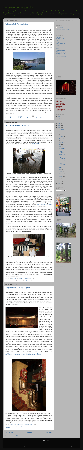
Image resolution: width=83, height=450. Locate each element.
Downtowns (20, 280)
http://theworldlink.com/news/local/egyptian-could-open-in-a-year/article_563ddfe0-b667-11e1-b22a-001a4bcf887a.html (24, 353)
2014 (59, 123)
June (60, 146)
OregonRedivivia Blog (60, 51)
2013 (59, 125)
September (62, 138)
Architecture (13, 280)
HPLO (57, 45)
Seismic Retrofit (43, 426)
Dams (21, 117)
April (60, 169)
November (62, 133)
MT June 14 (35, 143)
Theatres (8, 427)
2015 (59, 121)
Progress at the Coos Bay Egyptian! (18, 287)
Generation (27, 117)
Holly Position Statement (44, 204)
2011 (59, 179)
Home (29, 432)
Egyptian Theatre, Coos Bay (60, 39)
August (61, 142)
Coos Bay (19, 426)
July (60, 144)
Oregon (38, 117)
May (60, 167)
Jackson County (36, 280)
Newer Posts (10, 432)
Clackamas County (14, 117)
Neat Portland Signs (60, 47)
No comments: (28, 424)
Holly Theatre (27, 280)
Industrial (32, 117)
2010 (59, 181)
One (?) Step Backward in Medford (17, 125)
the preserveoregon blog (18, 7)
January (61, 176)
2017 (59, 116)
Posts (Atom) (16, 436)
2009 (59, 183)
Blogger (74, 446)
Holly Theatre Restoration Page (60, 42)
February (61, 174)
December (61, 129)
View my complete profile (63, 29)
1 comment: (27, 116)
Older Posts (48, 432)
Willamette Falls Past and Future (17, 24)
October (61, 136)
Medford (43, 280)
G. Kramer (60, 27)
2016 (59, 119)
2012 (59, 127)
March (61, 171)
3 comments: (27, 278)
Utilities (42, 117)
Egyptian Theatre (34, 426)
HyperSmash (46, 442)
